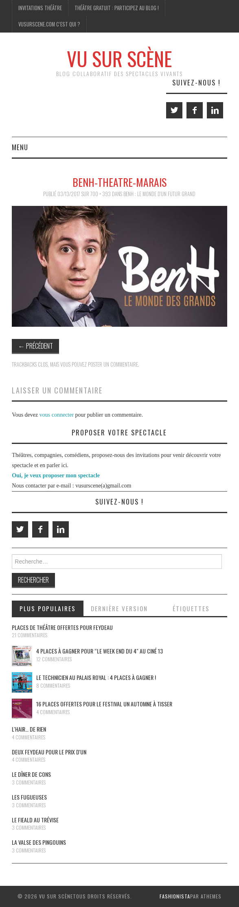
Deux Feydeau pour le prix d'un (49, 751)
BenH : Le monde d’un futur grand (159, 194)
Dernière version (119, 608)
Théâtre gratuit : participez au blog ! (117, 8)
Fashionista (175, 896)
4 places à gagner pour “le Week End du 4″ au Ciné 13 (99, 651)
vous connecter (56, 415)
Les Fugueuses (29, 797)
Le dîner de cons (31, 774)
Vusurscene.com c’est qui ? (49, 24)
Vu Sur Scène (119, 58)
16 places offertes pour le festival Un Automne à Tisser (104, 703)
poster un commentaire (113, 364)
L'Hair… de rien (29, 729)
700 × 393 (100, 194)
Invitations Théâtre (40, 8)
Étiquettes (191, 608)
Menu (20, 147)
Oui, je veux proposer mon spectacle (56, 475)
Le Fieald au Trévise (35, 819)
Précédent (35, 346)
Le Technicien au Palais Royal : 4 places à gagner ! (96, 677)
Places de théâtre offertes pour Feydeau (62, 627)
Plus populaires (48, 608)
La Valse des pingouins (39, 842)
